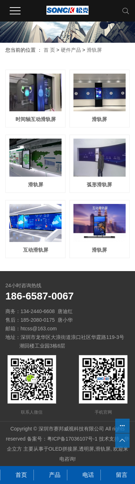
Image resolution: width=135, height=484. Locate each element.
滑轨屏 (94, 50)
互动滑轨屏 (35, 250)
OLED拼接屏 (63, 449)
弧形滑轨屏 (99, 184)
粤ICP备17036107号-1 (72, 439)
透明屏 (86, 449)
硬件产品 (71, 50)
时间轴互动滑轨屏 (35, 119)
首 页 (49, 50)
